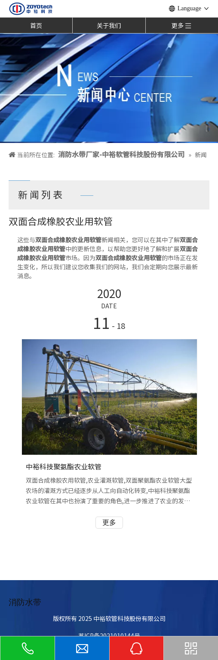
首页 (36, 25)
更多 (109, 522)
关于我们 (109, 25)
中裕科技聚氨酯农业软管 (63, 466)
